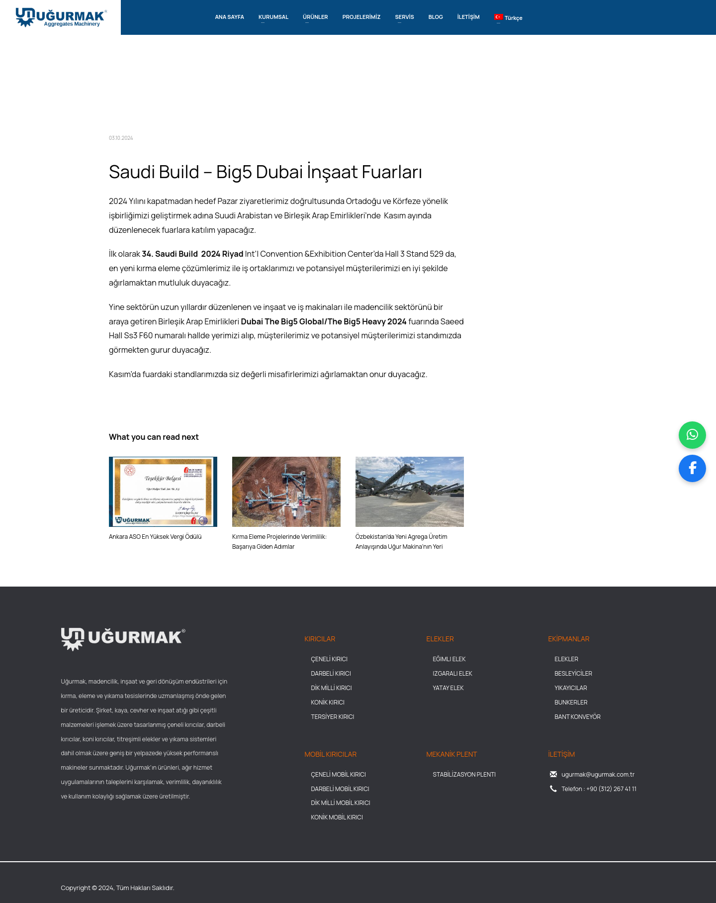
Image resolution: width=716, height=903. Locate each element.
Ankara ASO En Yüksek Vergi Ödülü (155, 536)
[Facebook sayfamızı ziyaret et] (692, 468)
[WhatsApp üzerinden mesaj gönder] (692, 435)
